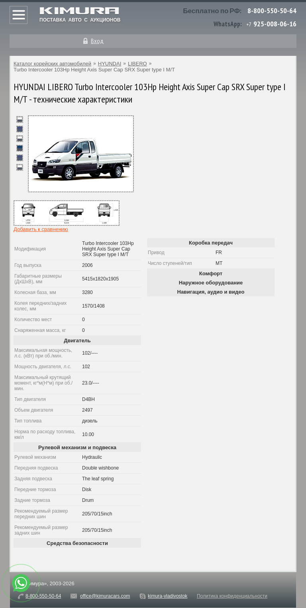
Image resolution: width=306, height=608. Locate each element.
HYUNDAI (110, 64)
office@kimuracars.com (105, 596)
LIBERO (137, 64)
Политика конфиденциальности (232, 596)
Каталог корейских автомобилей (52, 64)
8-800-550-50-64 (271, 10)
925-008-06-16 (274, 23)
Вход (97, 41)
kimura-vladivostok (167, 596)
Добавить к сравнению (41, 229)
